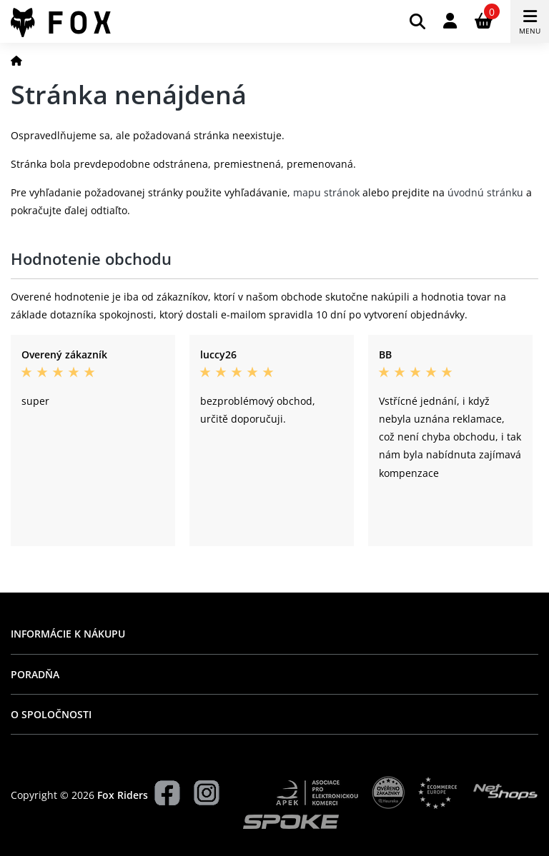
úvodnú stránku (485, 192)
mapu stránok (326, 192)
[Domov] (16, 60)
